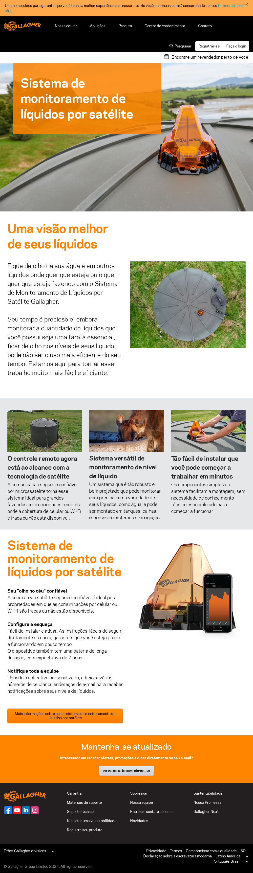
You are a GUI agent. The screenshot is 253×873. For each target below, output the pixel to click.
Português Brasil (226, 861)
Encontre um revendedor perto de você (209, 57)
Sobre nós (138, 793)
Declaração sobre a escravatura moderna (177, 856)
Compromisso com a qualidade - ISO (216, 850)
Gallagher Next (206, 811)
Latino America (227, 856)
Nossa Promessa (207, 802)
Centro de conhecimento (165, 25)
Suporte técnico (80, 811)
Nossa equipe (66, 25)
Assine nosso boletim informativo (126, 770)
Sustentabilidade (207, 793)
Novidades (139, 820)
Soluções (98, 25)
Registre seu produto (84, 829)
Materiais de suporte (84, 802)
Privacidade (156, 850)
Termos (176, 850)
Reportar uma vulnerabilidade (91, 820)
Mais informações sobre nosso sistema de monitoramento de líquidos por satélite (65, 715)
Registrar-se (209, 46)
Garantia (74, 793)
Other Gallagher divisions (25, 850)
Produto (125, 25)
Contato (205, 25)
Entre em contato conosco (151, 811)
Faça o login (236, 46)
